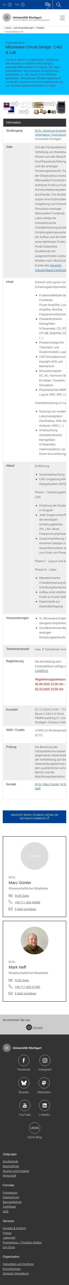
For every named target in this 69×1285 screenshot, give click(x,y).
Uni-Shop (9, 1247)
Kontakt (34, 1027)
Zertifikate (9, 1206)
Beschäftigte (11, 1166)
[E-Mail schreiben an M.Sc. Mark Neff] (22, 993)
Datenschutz (11, 1197)
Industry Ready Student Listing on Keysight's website (34, 817)
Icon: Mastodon (44, 1082)
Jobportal (9, 1237)
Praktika (40, 28)
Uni (4, 4)
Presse (7, 1233)
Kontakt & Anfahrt (14, 1228)
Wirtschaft (9, 1175)
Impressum (10, 1192)
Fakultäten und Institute (18, 1264)
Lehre (8, 28)
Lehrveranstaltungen (24, 28)
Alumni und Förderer (16, 1171)
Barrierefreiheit (12, 1202)
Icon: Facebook (23, 1060)
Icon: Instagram (44, 1060)
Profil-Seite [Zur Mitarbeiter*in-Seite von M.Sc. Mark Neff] (22, 980)
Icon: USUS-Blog (34, 1127)
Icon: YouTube (24, 1105)
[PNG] (34, 107)
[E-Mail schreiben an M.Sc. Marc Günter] (22, 909)
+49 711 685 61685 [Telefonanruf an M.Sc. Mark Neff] (27, 987)
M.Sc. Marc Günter (47, 784)
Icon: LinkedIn (44, 1105)
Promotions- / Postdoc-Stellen (22, 1242)
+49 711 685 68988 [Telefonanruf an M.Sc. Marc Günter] (27, 902)
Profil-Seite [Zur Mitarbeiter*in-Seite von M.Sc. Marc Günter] (22, 896)
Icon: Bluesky (23, 1082)
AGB (5, 1211)
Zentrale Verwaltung (16, 1273)
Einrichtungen (12, 1269)
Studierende (10, 1161)
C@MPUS (41, 671)
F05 (17, 4)
